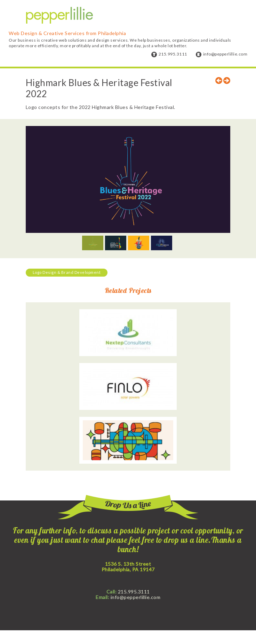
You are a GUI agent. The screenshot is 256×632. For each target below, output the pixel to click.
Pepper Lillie (59, 15)
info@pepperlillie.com (225, 54)
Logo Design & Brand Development (67, 272)
